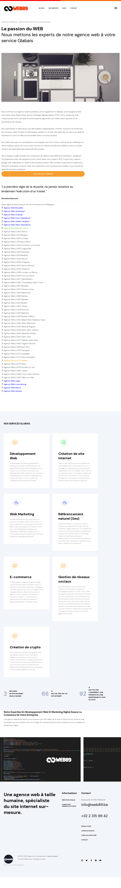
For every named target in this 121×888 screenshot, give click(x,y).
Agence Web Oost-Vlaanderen (17, 218)
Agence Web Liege (12, 381)
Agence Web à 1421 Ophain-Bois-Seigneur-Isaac (24, 320)
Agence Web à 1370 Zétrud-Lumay (19, 289)
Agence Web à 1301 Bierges (16, 235)
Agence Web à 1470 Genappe (17, 350)
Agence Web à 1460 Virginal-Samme (20, 343)
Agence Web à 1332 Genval (15, 259)
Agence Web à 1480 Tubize (15, 371)
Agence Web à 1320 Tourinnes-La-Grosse (22, 245)
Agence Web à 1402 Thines (15, 306)
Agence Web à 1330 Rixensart (16, 252)
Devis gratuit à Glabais (43, 174)
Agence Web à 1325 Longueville (17, 248)
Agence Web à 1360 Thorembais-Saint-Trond (23, 282)
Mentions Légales (68, 810)
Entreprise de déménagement (14, 876)
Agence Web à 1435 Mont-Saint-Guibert (21, 330)
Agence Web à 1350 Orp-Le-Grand (19, 276)
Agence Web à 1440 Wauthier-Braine (20, 333)
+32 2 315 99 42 (95, 826)
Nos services (53, 8)
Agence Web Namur (12, 388)
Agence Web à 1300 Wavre (15, 232)
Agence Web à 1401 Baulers (15, 303)
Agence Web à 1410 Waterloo (16, 313)
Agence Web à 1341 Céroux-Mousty (19, 265)
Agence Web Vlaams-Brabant (16, 221)
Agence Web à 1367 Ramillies (16, 286)
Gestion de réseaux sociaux (72, 584)
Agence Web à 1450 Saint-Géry (17, 337)
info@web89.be (95, 814)
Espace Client (86, 837)
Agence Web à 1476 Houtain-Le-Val (19, 367)
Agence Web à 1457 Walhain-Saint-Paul (21, 340)
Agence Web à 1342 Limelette (17, 269)
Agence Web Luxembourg (15, 384)
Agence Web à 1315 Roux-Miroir (17, 242)
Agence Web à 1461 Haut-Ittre (17, 347)
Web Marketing (23, 516)
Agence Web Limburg (13, 215)
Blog (64, 8)
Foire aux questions (88, 846)
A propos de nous (87, 841)
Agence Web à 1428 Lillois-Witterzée (19, 323)
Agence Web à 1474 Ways (15, 364)
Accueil (42, 8)
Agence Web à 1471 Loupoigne (17, 354)
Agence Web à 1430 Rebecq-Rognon (20, 327)
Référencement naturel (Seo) (72, 518)
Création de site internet (72, 456)
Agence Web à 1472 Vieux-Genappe (19, 357)
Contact (73, 8)
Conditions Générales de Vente (69, 815)
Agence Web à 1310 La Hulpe (16, 238)
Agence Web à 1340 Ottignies (17, 262)
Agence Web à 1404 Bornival (16, 310)
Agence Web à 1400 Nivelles (16, 299)
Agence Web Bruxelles (13, 208)
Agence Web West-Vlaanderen (17, 225)
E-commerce (21, 582)
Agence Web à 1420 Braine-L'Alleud (19, 316)
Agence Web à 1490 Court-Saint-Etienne (21, 374)
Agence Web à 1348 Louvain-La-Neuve (21, 272)
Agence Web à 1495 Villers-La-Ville (19, 377)
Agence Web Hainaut (13, 391)
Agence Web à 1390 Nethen (16, 296)
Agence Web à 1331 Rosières (16, 255)
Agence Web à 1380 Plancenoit (17, 293)
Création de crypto (26, 654)
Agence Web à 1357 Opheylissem (18, 279)
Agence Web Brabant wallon (16, 228)
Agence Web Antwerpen (14, 211)
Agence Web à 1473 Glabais (16, 360)
